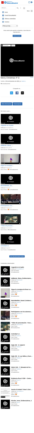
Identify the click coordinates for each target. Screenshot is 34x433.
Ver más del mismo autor (17, 256)
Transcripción (17, 104)
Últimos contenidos (10, 18)
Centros (7, 22)
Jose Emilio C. (9, 227)
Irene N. (18, 402)
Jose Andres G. (20, 391)
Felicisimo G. (9, 167)
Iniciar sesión (17, 36)
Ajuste (31, 77)
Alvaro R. (18, 380)
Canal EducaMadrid (10, 15)
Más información (6, 104)
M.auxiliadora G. (9, 127)
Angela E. (8, 247)
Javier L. (24, 81)
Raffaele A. (19, 346)
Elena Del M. (9, 147)
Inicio (6, 12)
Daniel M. (8, 187)
